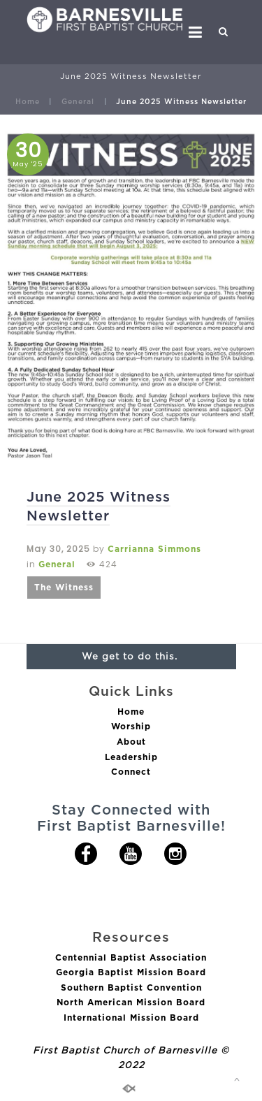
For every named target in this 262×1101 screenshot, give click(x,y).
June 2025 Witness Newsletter (98, 506)
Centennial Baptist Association (131, 957)
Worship (131, 726)
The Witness (64, 587)
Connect (131, 771)
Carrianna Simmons (154, 549)
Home (27, 101)
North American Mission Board (131, 1002)
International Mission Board (131, 1017)
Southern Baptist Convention (131, 987)
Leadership (131, 757)
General (77, 101)
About (131, 741)
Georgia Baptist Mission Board (131, 972)
